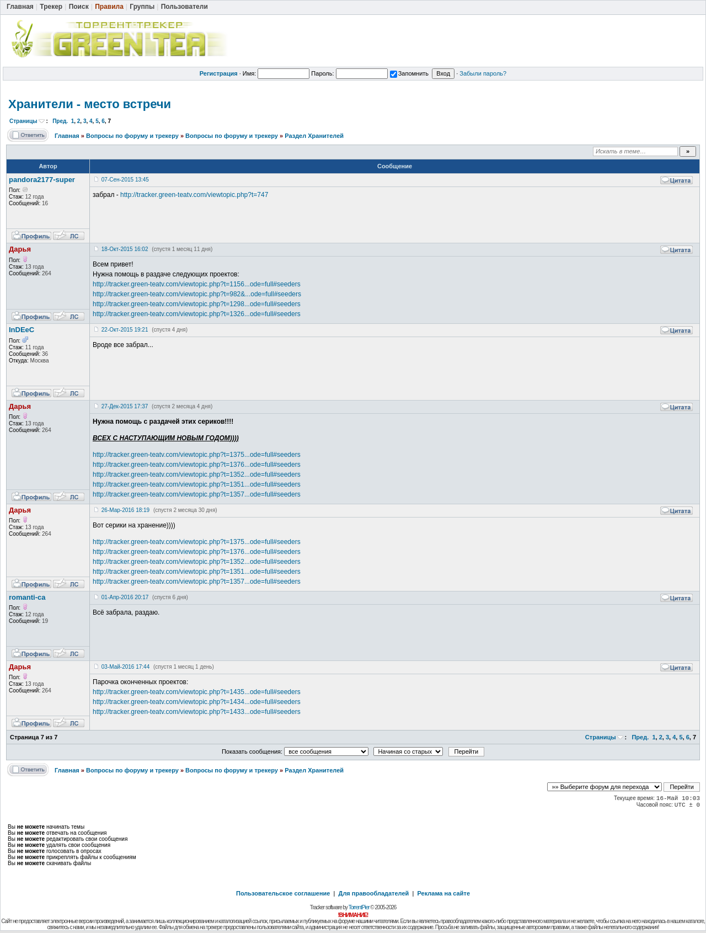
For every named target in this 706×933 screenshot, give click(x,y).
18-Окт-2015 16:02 (124, 249)
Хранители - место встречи (89, 104)
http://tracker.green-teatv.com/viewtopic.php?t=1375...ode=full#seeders (197, 454)
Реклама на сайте (443, 893)
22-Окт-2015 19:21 (124, 330)
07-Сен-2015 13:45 (125, 180)
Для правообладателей (374, 893)
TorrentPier (359, 907)
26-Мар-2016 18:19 (125, 510)
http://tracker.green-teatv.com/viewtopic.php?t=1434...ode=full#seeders (197, 702)
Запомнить (409, 73)
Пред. (60, 121)
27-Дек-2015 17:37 (124, 406)
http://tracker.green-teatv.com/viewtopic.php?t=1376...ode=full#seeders (197, 464)
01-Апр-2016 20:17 (124, 597)
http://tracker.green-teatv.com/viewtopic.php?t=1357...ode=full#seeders (197, 494)
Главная (67, 135)
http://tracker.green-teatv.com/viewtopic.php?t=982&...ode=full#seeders (197, 294)
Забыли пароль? (482, 73)
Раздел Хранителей (314, 135)
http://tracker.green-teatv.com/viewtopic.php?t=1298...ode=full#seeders (197, 304)
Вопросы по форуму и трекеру (132, 135)
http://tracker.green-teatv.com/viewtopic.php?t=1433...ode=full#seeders (197, 712)
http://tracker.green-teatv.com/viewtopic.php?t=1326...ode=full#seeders (197, 314)
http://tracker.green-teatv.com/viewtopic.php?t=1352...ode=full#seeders (197, 474)
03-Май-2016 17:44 (125, 667)
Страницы (23, 121)
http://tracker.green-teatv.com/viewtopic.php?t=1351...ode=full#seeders (197, 484)
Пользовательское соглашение (283, 893)
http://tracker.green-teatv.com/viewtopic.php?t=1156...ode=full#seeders (197, 284)
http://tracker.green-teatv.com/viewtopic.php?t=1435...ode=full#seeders (197, 692)
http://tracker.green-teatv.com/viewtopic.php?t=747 (194, 195)
